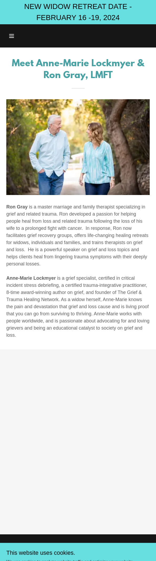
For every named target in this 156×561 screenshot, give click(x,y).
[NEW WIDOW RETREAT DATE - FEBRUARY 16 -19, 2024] (78, 12)
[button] (22, 36)
